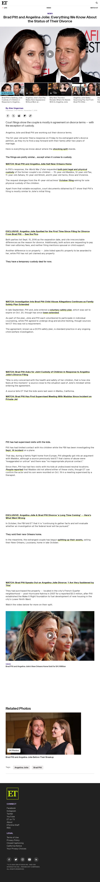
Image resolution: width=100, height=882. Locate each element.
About (9, 822)
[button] (50, 54)
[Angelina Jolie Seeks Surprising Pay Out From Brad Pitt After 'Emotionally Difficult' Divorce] (84, 93)
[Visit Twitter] (16, 860)
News (50, 13)
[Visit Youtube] (29, 860)
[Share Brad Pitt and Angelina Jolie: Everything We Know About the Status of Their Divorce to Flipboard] (25, 116)
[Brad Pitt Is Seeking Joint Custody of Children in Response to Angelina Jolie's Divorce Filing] (12, 93)
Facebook (11, 808)
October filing (66, 180)
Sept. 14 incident (14, 450)
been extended (51, 312)
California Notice (14, 846)
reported (14, 469)
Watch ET (94, 8)
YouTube (11, 816)
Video (49, 8)
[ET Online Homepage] (5, 3)
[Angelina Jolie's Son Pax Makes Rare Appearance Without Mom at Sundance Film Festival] (36, 93)
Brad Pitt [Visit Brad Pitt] (37, 767)
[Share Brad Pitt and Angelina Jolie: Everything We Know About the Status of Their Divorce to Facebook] (8, 116)
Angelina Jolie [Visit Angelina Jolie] (21, 767)
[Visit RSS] (36, 860)
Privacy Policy (13, 840)
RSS (9, 828)
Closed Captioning (15, 843)
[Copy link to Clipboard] (30, 116)
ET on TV (11, 819)
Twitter (10, 813)
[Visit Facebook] (9, 860)
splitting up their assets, (70, 539)
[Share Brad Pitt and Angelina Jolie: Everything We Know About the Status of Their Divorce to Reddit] (19, 116)
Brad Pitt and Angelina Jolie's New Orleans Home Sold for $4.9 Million (36, 666)
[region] (50, 55)
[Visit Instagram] (22, 860)
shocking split (60, 149)
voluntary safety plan (60, 310)
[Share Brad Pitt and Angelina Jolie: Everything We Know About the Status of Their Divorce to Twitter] (13, 116)
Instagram (11, 811)
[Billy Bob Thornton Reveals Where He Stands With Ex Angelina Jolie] (60, 93)
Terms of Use (13, 837)
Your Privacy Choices (16, 848)
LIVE (5, 8)
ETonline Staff (13, 825)
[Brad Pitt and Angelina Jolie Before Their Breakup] (50, 733)
